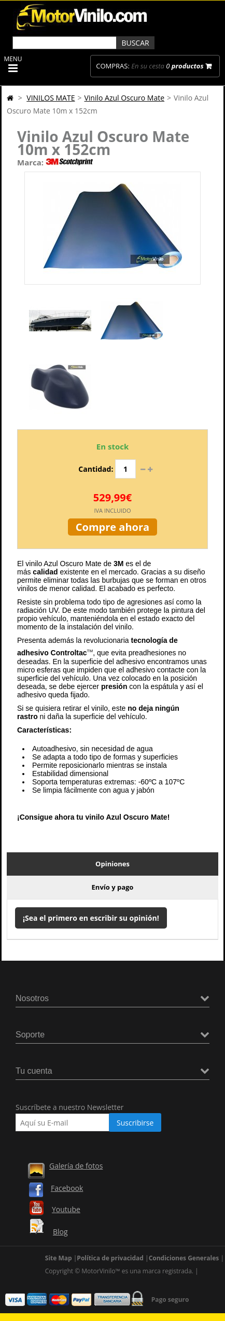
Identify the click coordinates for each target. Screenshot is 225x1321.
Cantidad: (95, 469)
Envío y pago (113, 887)
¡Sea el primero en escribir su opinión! (91, 918)
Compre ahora (112, 527)
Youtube (66, 1209)
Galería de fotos (76, 1166)
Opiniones (112, 863)
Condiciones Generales (184, 1258)
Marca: (30, 162)
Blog (60, 1231)
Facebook (67, 1188)
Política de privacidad (110, 1258)
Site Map (58, 1258)
